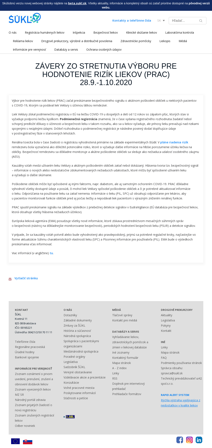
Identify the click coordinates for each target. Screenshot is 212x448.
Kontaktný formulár (125, 358)
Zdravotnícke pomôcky (135, 41)
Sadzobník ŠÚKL (74, 367)
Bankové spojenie (27, 357)
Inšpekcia (79, 32)
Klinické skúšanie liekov (141, 32)
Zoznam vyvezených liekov (33, 389)
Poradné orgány (74, 357)
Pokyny (166, 325)
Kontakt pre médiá (124, 320)
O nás (13, 32)
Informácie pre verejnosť (29, 49)
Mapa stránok (121, 363)
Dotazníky (70, 315)
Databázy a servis (66, 49)
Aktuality (166, 315)
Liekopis (164, 41)
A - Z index (119, 368)
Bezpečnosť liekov (105, 32)
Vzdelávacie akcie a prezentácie (85, 377)
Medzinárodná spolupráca (81, 351)
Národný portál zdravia (30, 400)
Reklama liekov (23, 41)
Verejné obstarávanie (78, 372)
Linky (115, 373)
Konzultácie (71, 383)
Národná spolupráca (77, 336)
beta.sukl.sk (77, 3)
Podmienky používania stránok (181, 363)
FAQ (164, 358)
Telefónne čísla (25, 342)
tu (51, 253)
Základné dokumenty (78, 320)
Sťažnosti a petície (76, 398)
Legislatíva (71, 362)
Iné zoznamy (120, 352)
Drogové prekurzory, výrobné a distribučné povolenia (76, 41)
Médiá (183, 41)
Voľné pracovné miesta (79, 388)
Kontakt (166, 331)
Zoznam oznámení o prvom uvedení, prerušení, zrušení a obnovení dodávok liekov (34, 379)
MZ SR (19, 395)
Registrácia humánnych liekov (44, 32)
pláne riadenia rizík (174, 142)
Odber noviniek (25, 426)
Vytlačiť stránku (26, 278)
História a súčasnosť (77, 331)
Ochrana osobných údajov (104, 49)
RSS (114, 378)
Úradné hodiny (24, 352)
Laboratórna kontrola (179, 32)
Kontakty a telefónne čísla (131, 20)
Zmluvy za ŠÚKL (74, 325)
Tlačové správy (122, 315)
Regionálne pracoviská (30, 347)
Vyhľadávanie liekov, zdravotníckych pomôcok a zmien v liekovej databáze (130, 342)
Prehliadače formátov (126, 394)
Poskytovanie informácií (80, 393)
